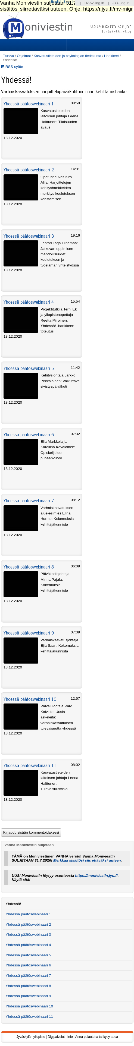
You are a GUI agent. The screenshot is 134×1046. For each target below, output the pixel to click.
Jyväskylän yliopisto (31, 1037)
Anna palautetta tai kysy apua (96, 1037)
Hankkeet (111, 56)
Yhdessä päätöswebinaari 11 (30, 765)
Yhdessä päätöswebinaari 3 (29, 236)
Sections (34, 45)
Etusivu (8, 56)
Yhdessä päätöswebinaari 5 (29, 368)
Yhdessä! (13, 904)
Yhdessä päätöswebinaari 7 (29, 501)
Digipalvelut (56, 1037)
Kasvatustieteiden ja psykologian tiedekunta (67, 56)
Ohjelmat (24, 56)
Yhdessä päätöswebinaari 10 (30, 699)
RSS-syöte (12, 67)
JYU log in (121, 3)
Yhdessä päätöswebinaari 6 (29, 435)
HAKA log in (94, 3)
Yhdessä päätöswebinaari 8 (29, 567)
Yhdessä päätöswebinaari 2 (29, 170)
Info (70, 1037)
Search (99, 45)
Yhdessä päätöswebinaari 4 (29, 302)
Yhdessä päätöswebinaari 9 (29, 633)
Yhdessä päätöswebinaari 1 (29, 104)
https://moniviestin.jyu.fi (96, 876)
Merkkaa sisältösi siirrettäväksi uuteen (87, 860)
